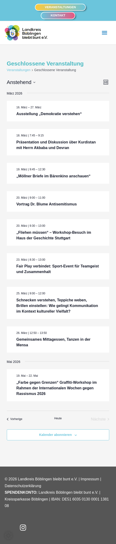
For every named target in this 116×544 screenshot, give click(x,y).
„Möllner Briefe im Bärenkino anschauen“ (53, 176)
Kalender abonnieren (55, 435)
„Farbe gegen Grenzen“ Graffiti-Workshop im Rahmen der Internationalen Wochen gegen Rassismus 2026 (56, 388)
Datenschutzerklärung (23, 486)
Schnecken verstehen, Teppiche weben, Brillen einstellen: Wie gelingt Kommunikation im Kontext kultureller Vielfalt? (57, 305)
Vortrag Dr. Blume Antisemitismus (46, 204)
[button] (60, 7)
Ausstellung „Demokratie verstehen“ (49, 114)
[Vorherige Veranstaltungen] (14, 419)
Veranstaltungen (18, 70)
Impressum (90, 479)
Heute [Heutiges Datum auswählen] (58, 418)
